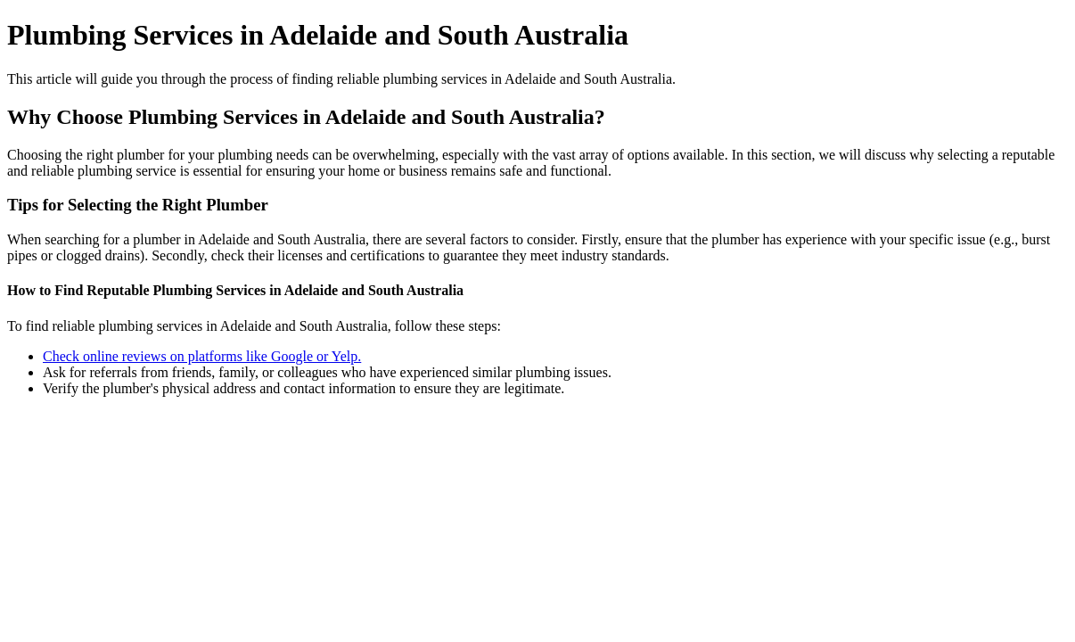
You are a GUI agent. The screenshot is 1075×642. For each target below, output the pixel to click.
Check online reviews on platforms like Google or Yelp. (202, 356)
